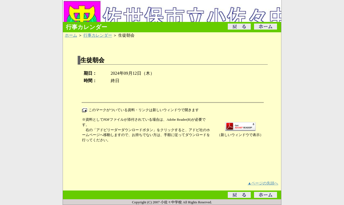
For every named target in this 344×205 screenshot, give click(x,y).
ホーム (71, 35)
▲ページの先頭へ (263, 183)
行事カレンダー (97, 35)
